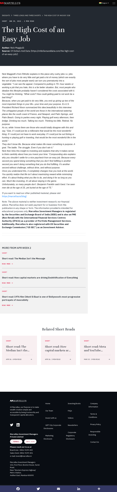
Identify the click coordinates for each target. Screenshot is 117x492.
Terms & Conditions (93, 415)
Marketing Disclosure (48, 437)
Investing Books (74, 403)
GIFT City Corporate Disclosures (52, 427)
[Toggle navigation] (114, 3)
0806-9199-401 (26, 453)
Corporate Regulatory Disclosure (71, 435)
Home (47, 403)
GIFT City (30, 442)
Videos (70, 418)
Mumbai (16, 442)
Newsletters (73, 425)
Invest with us (50, 418)
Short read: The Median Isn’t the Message (16, 350)
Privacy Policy (95, 424)
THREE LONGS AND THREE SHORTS (27, 15)
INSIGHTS (6, 15)
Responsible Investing (94, 433)
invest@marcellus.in (24, 456)
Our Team (49, 411)
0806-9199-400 (26, 450)
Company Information (93, 405)
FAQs (70, 411)
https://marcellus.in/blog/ (14, 196)
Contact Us (94, 442)
